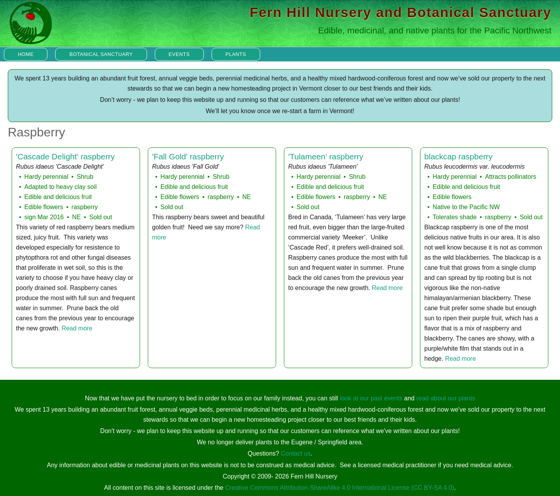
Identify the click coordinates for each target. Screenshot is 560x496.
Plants (236, 54)
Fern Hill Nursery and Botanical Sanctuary (400, 12)
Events (179, 54)
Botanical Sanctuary (101, 54)
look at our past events (371, 398)
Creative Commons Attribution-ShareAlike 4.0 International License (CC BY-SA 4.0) (339, 487)
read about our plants (445, 398)
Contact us (295, 453)
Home (25, 54)
